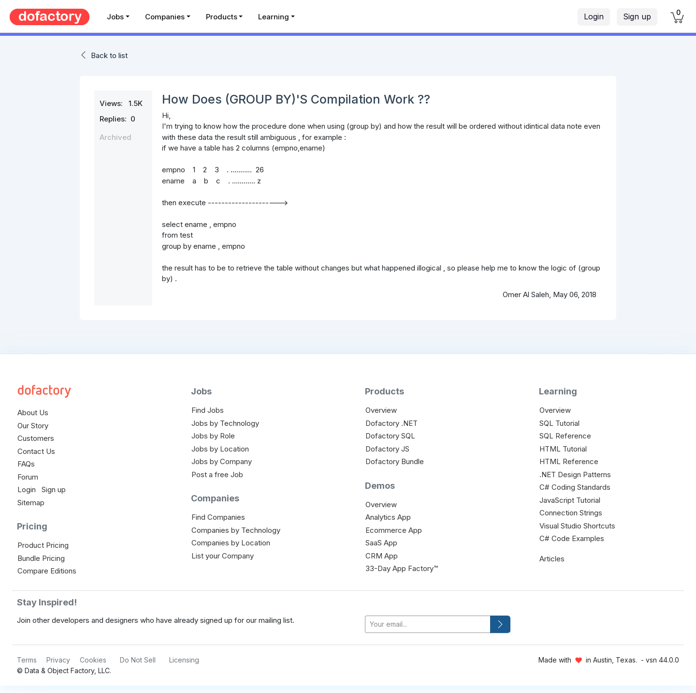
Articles (552, 558)
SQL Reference (565, 435)
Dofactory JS (387, 448)
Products (221, 16)
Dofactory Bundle (394, 461)
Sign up (637, 16)
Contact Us (36, 451)
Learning (273, 16)
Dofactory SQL (390, 435)
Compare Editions (46, 570)
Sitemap (30, 502)
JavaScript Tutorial (569, 500)
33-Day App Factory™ (401, 568)
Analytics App (388, 517)
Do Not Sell (138, 660)
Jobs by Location (220, 448)
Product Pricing (43, 545)
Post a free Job (217, 474)
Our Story (32, 425)
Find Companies (218, 517)
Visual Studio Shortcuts (577, 525)
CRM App (381, 555)
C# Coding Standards (574, 487)
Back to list (109, 55)
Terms (27, 660)
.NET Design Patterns (575, 474)
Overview (381, 410)
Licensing (184, 660)
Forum (27, 477)
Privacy (58, 660)
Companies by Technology (235, 530)
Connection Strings (570, 512)
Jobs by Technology (225, 423)
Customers (35, 438)
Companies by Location (230, 542)
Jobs (115, 16)
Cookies (93, 660)
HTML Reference (568, 461)
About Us (32, 412)
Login (594, 16)
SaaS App (381, 542)
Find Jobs (207, 410)
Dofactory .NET (391, 423)
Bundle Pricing (41, 558)
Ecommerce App (393, 530)
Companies (165, 16)
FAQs (26, 463)
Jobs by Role (213, 435)
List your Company (222, 555)
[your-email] (428, 624)
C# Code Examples (571, 538)
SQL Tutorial (559, 423)
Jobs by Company (221, 461)
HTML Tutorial (563, 448)
